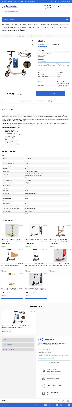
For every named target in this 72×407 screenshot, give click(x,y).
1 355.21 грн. (60, 268)
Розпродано (40, 101)
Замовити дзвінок (49, 8)
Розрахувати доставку (25, 101)
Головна (4, 1)
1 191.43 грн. (36, 268)
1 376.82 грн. (7, 330)
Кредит (27, 1)
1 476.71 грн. (60, 244)
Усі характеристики (60, 70)
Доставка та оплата (18, 1)
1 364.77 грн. (12, 244)
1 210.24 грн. (12, 293)
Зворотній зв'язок (54, 362)
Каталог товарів (36, 19)
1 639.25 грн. (36, 244)
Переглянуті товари (36, 307)
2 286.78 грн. (36, 293)
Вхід (52, 1)
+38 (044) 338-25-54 (49, 6)
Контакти (32, 1)
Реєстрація (57, 1)
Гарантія (10, 1)
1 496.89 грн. (12, 268)
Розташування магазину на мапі (46, 358)
